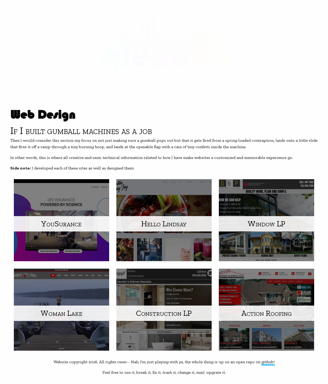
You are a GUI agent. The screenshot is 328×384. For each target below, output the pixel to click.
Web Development (28, 26)
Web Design (19, 36)
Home (11, 6)
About (12, 47)
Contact (15, 57)
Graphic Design (25, 16)
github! (268, 361)
